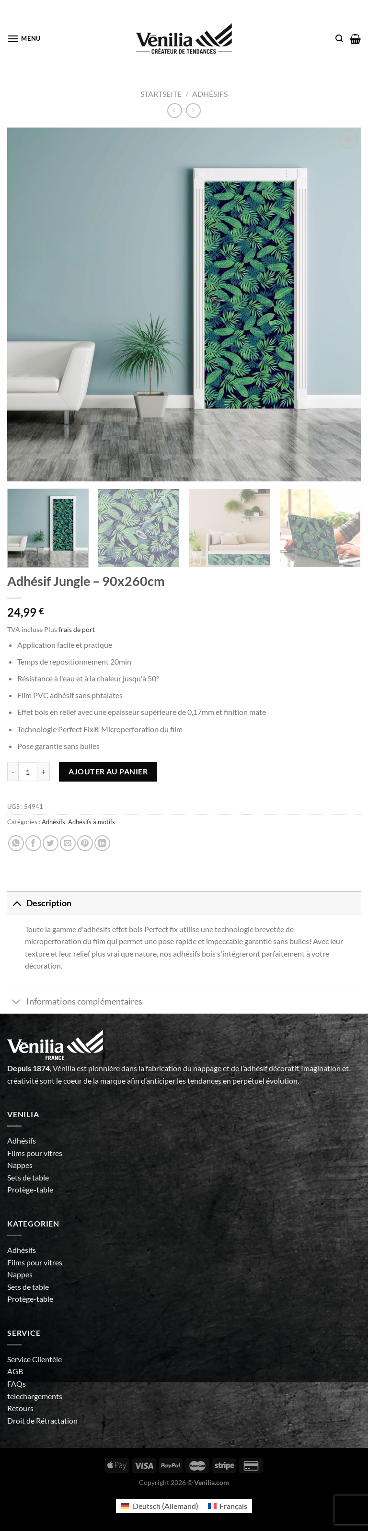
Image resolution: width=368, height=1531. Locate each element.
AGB (15, 1371)
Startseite (161, 93)
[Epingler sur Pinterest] (85, 843)
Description (39, 903)
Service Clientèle (34, 1359)
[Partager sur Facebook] (33, 843)
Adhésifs (210, 93)
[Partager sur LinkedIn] (102, 843)
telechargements (34, 1396)
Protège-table (30, 1189)
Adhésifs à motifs (91, 822)
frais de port (76, 629)
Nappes (20, 1164)
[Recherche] (339, 38)
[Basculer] (16, 903)
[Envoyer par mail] (68, 843)
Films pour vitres (34, 1152)
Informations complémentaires (74, 1003)
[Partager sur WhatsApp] (16, 843)
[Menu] (24, 38)
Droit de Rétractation (42, 1420)
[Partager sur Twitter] (50, 843)
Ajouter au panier (108, 771)
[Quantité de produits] (27, 771)
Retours (20, 1408)
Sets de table (28, 1177)
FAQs (16, 1383)
